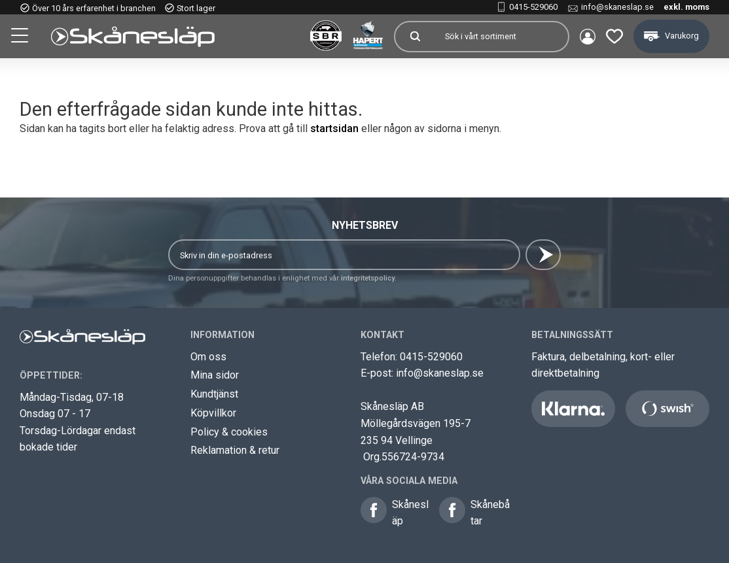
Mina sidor (214, 375)
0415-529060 (533, 7)
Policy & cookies (229, 432)
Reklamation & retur (234, 450)
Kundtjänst (214, 394)
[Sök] (415, 36)
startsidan (334, 128)
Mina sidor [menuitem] (588, 36)
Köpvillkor (213, 413)
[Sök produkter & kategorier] (501, 36)
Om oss (208, 356)
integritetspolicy (368, 278)
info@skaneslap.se (617, 7)
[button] (21, 37)
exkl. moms (686, 7)
